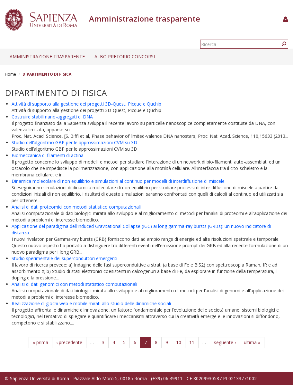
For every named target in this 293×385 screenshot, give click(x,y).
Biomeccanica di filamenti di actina (48, 155)
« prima (40, 342)
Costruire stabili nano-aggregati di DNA (52, 117)
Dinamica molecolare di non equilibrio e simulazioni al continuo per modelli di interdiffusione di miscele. (119, 181)
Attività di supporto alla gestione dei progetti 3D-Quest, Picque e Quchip (86, 104)
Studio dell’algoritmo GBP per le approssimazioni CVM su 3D (74, 142)
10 (178, 342)
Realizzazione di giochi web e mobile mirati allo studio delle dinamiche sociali (91, 303)
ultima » (252, 342)
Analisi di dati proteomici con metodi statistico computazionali (76, 207)
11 (191, 342)
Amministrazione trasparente (47, 56)
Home (10, 74)
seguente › (225, 342)
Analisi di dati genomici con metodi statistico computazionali (74, 284)
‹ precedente (69, 342)
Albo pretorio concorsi (124, 56)
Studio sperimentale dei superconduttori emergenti (64, 258)
